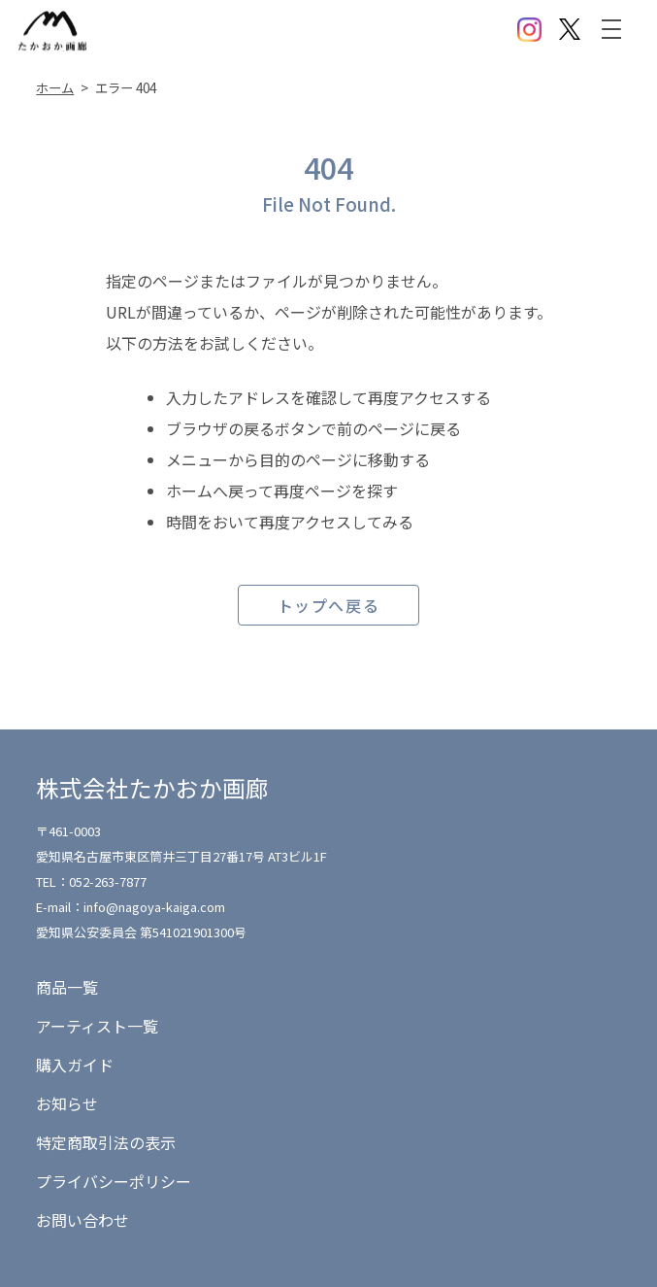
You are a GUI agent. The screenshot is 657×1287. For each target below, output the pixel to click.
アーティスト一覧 (97, 1025)
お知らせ (67, 1103)
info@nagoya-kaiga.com (154, 907)
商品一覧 (67, 987)
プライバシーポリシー (113, 1181)
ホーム (55, 88)
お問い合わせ (82, 1220)
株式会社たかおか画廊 (152, 787)
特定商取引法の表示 (106, 1142)
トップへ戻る (329, 605)
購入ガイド (75, 1064)
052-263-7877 (108, 881)
